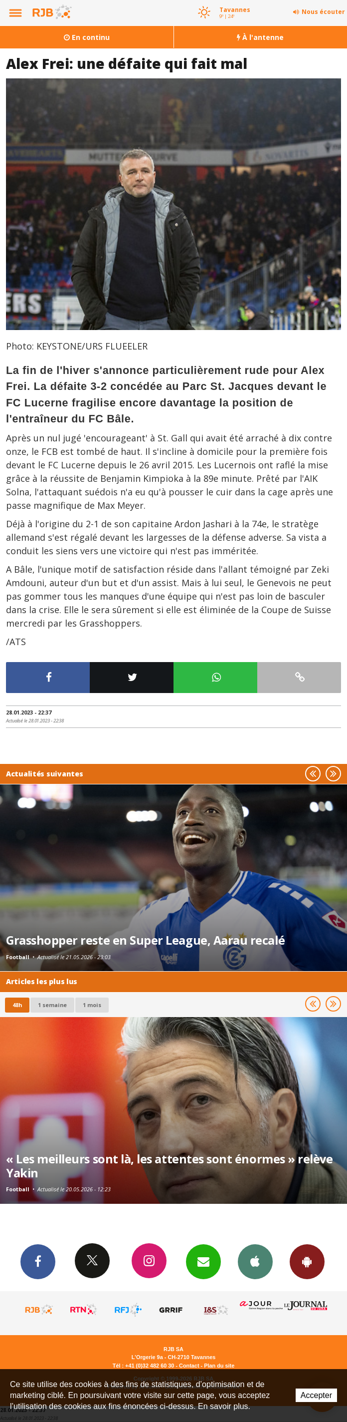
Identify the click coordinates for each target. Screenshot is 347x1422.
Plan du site (219, 1366)
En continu (87, 37)
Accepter (316, 1395)
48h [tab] (17, 1005)
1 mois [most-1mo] (92, 1005)
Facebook (37, 1261)
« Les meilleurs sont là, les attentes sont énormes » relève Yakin (169, 1166)
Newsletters (203, 1261)
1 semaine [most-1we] (52, 1005)
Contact (189, 1366)
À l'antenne (260, 37)
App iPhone (255, 1261)
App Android (307, 1261)
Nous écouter (323, 11)
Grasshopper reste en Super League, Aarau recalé (145, 940)
